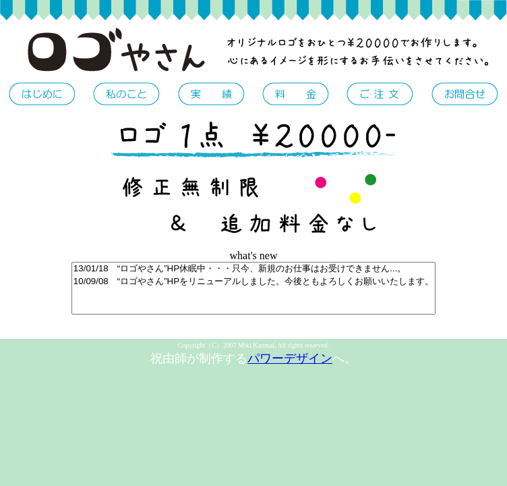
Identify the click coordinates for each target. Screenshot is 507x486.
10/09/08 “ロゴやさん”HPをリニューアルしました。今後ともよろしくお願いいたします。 (253, 281)
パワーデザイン (289, 358)
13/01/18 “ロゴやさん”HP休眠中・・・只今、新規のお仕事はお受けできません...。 (253, 269)
